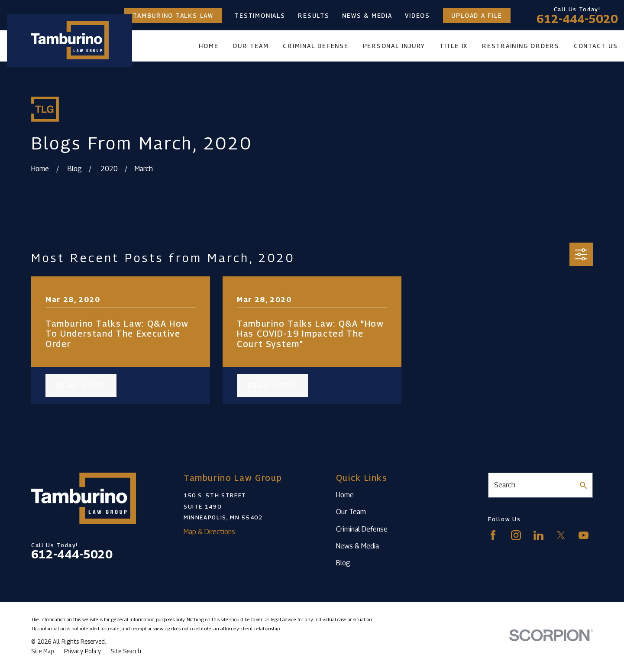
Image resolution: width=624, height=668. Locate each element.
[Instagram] (516, 535)
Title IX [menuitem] (454, 45)
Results (313, 15)
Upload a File (476, 15)
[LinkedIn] (538, 535)
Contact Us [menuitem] (596, 45)
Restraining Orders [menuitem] (520, 45)
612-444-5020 (577, 19)
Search (504, 484)
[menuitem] (42, 651)
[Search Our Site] (583, 485)
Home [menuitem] (208, 45)
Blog (343, 562)
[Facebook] (493, 535)
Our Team (351, 511)
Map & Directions (209, 531)
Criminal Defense (362, 529)
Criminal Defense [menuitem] (315, 45)
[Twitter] (561, 535)
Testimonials (260, 15)
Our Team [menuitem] (250, 45)
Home (345, 494)
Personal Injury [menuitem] (394, 45)
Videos (417, 15)
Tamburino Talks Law (173, 15)
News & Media (367, 15)
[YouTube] (583, 535)
